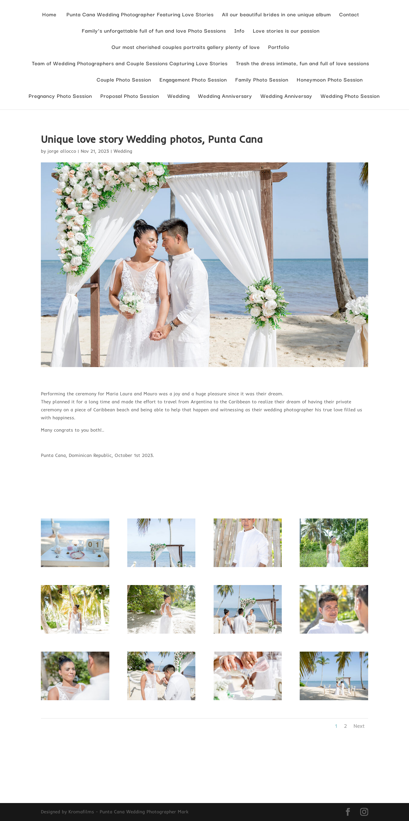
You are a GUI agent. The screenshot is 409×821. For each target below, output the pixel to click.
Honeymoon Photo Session (330, 80)
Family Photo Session (261, 80)
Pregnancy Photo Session (60, 96)
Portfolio (278, 47)
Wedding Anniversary (225, 96)
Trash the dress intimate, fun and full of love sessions (302, 64)
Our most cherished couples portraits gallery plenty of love (186, 47)
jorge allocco (62, 151)
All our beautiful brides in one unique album (276, 15)
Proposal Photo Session (129, 96)
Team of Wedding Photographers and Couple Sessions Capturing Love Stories (130, 64)
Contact (349, 15)
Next (359, 725)
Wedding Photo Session (350, 96)
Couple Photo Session (124, 80)
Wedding (178, 96)
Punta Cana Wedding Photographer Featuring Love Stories (139, 15)
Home (49, 15)
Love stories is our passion (286, 31)
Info (239, 31)
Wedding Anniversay (286, 96)
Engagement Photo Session (193, 80)
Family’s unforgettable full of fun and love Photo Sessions (154, 31)
